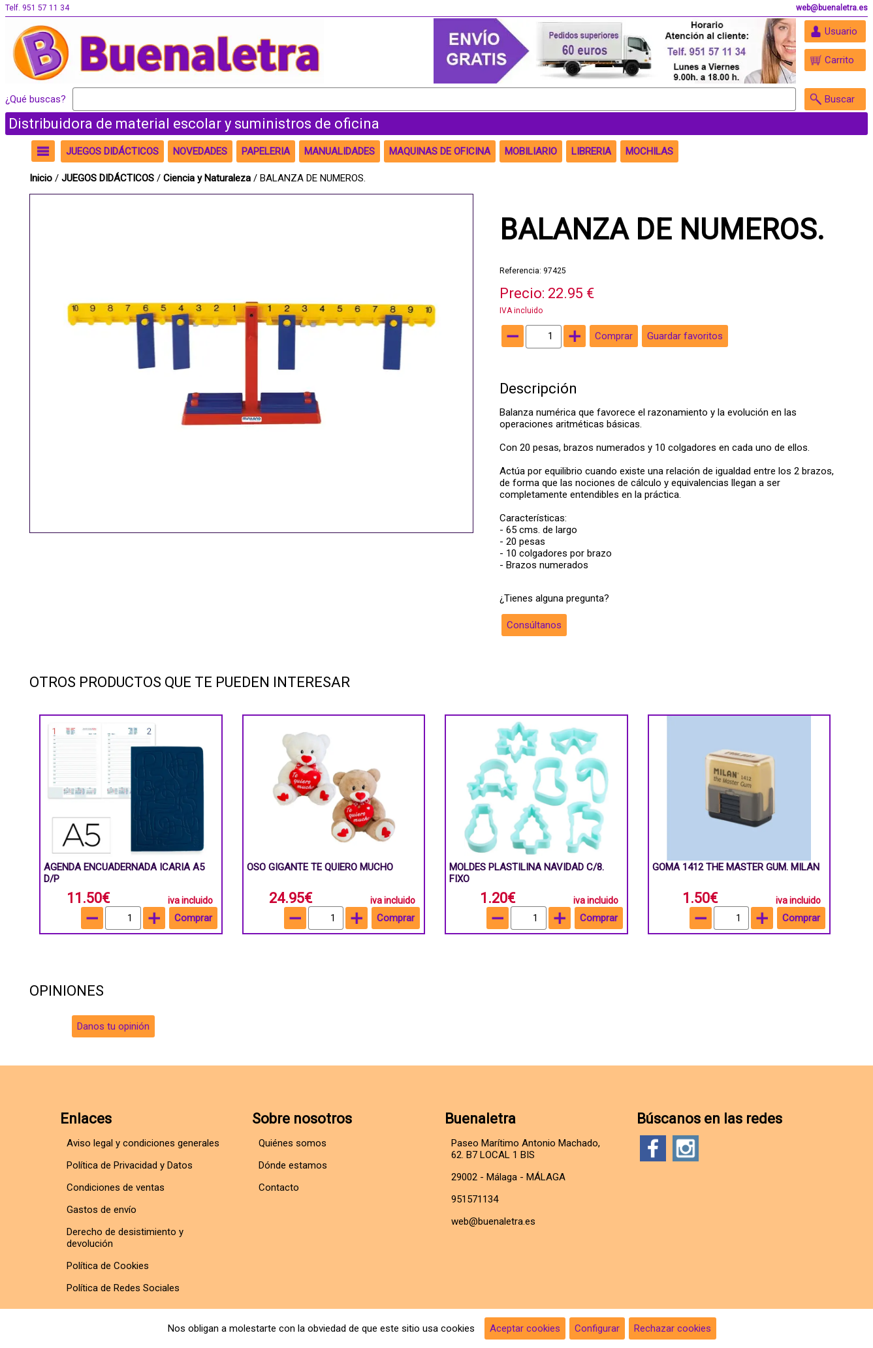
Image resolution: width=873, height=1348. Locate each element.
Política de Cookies (108, 1266)
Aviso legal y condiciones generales (143, 1143)
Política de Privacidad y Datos (130, 1165)
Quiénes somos (292, 1143)
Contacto (279, 1187)
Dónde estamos (293, 1165)
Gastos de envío (101, 1210)
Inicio (40, 178)
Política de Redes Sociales (123, 1288)
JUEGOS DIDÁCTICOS (109, 178)
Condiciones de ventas (116, 1187)
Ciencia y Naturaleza (208, 178)
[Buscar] (434, 99)
